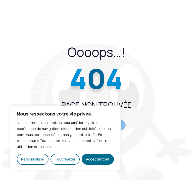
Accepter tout (98, 159)
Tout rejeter (65, 159)
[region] (65, 138)
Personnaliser (32, 159)
